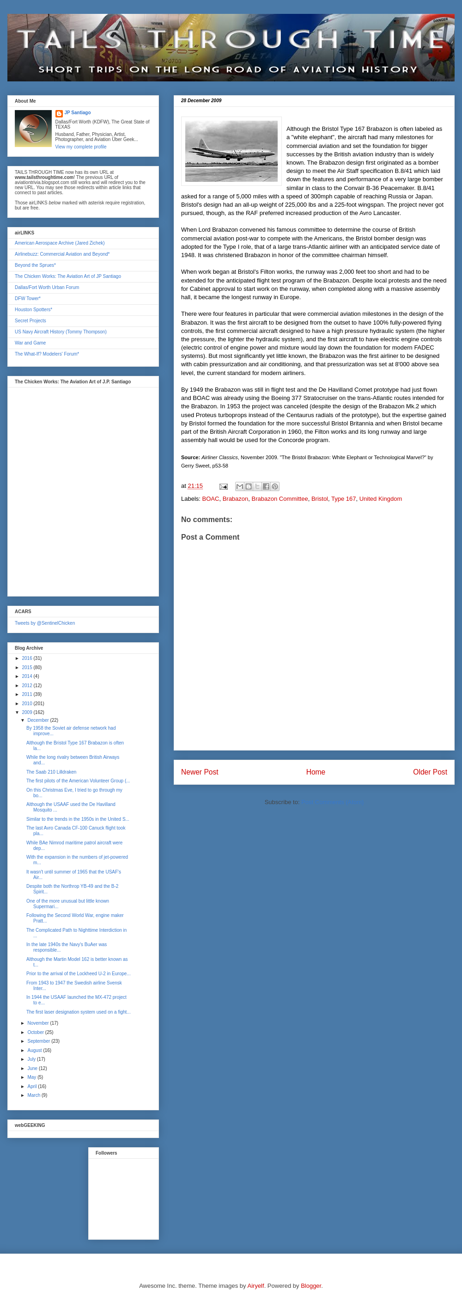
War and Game (30, 342)
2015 (27, 667)
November (38, 1023)
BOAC (210, 498)
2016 (27, 658)
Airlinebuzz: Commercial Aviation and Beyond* (62, 254)
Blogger (311, 1285)
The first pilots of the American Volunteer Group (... (78, 780)
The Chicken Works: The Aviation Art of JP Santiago (68, 276)
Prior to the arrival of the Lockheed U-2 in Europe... (78, 973)
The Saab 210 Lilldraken (51, 772)
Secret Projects (30, 320)
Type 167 (343, 498)
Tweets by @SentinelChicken (45, 623)
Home (316, 772)
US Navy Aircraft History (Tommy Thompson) (61, 331)
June (32, 1068)
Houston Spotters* (33, 309)
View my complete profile (81, 146)
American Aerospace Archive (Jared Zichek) (60, 243)
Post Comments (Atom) (332, 802)
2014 (27, 676)
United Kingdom (380, 498)
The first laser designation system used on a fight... (78, 1012)
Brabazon (236, 498)
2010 (27, 703)
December (38, 720)
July (32, 1059)
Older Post (430, 772)
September (39, 1041)
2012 (27, 685)
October (36, 1032)
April (32, 1086)
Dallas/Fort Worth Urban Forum (47, 287)
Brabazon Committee (280, 498)
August (35, 1050)
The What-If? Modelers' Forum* (47, 354)
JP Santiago (78, 112)
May (32, 1077)
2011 (27, 694)
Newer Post (200, 772)
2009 (27, 712)
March (34, 1095)
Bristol (319, 498)
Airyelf (256, 1285)
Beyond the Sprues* (35, 265)
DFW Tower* (28, 298)
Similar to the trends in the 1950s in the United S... (77, 819)
